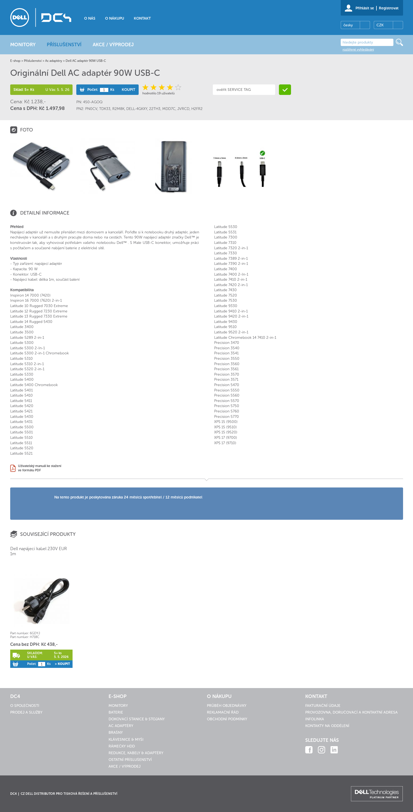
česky (348, 25)
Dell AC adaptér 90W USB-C (86, 61)
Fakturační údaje (322, 705)
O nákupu (114, 18)
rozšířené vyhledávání (358, 49)
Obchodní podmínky (227, 719)
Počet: (92, 89)
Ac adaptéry (53, 61)
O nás (89, 18)
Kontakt (142, 18)
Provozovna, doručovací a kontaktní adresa (351, 712)
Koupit (128, 89)
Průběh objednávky (226, 705)
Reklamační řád (223, 712)
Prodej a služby (26, 712)
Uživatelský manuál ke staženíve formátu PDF (39, 468)
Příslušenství (33, 61)
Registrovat (388, 8)
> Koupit (62, 664)
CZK (379, 25)
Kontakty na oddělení (327, 726)
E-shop (15, 61)
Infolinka (314, 719)
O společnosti (24, 705)
